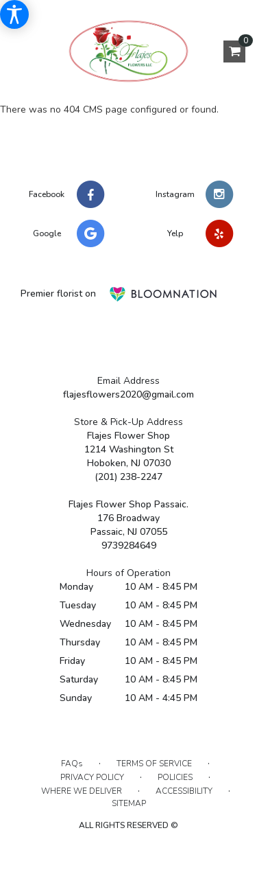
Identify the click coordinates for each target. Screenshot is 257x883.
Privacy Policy (92, 777)
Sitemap (129, 803)
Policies (175, 777)
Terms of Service (154, 763)
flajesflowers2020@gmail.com (128, 394)
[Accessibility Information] (14, 14)
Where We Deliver (81, 790)
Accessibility (184, 790)
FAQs (72, 763)
